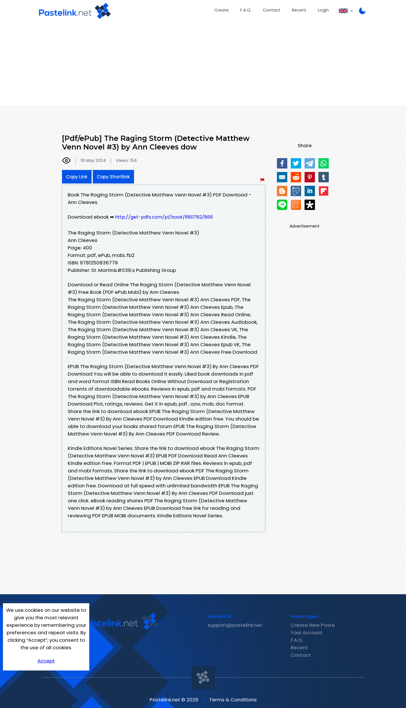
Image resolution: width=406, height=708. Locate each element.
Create (221, 10)
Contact (271, 10)
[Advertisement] (203, 65)
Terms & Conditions (233, 699)
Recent (299, 10)
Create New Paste (313, 625)
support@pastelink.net (235, 625)
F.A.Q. (245, 10)
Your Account (306, 632)
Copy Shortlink (113, 177)
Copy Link (77, 177)
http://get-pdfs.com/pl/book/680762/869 (164, 217)
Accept (46, 660)
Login (323, 10)
